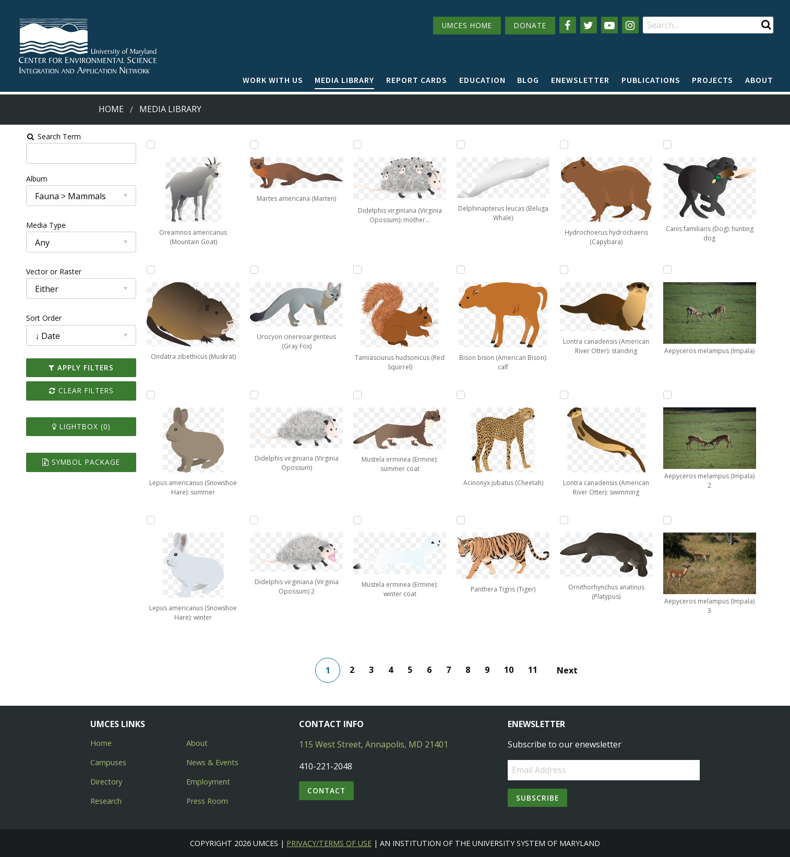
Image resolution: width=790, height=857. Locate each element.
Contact (326, 790)
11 (536, 669)
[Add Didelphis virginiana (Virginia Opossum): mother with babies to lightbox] (324, 144)
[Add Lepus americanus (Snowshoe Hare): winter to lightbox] (137, 520)
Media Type (26, 225)
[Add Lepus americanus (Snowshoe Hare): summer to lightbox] (137, 395)
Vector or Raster (34, 271)
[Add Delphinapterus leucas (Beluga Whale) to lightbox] (417, 144)
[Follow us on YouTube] (609, 25)
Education (482, 80)
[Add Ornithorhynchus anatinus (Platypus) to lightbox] (510, 520)
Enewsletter (580, 80)
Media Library (344, 80)
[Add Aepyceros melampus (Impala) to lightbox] (604, 269)
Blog (528, 80)
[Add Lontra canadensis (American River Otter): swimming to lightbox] (510, 395)
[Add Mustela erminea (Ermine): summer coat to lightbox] (324, 395)
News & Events (212, 762)
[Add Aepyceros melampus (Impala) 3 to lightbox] (604, 520)
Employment (208, 782)
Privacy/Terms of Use (329, 843)
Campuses (108, 762)
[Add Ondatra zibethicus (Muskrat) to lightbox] (137, 269)
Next (570, 670)
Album (17, 179)
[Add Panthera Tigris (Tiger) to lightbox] (417, 520)
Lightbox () (64, 426)
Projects (712, 80)
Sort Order (24, 318)
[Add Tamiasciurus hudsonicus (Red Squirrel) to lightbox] (324, 269)
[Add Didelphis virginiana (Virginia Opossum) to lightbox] (230, 395)
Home (111, 109)
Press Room (207, 801)
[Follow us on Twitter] (588, 25)
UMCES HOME (467, 25)
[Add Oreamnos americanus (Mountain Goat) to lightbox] (137, 144)
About (759, 80)
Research (106, 801)
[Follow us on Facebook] (567, 25)
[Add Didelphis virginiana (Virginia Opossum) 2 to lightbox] (230, 520)
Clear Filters (64, 390)
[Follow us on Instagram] (630, 25)
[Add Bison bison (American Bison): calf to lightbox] (417, 269)
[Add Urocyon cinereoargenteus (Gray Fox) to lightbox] (230, 269)
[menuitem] (273, 80)
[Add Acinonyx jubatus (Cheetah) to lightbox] (417, 395)
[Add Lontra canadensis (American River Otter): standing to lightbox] (510, 269)
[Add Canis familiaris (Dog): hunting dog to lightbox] (604, 144)
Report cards (416, 80)
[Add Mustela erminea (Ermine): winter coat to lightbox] (324, 520)
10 (512, 669)
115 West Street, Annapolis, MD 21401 (373, 744)
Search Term (34, 136)
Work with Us (273, 80)
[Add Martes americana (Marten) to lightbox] (230, 144)
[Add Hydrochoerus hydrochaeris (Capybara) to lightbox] (510, 144)
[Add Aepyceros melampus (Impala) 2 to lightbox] (604, 395)
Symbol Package (64, 462)
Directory (106, 782)
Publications (650, 80)
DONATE (530, 25)
